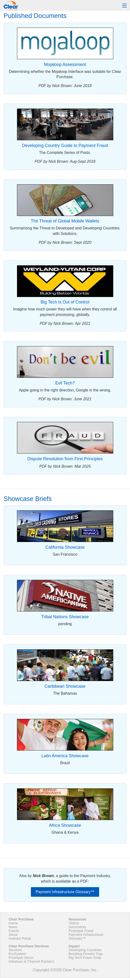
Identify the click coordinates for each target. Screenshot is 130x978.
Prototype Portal (81, 931)
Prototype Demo (21, 958)
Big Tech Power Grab (85, 958)
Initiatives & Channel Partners (31, 961)
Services (15, 950)
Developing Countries (85, 950)
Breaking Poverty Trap (86, 954)
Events (14, 931)
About (13, 935)
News (13, 927)
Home (13, 923)
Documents (77, 927)
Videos (74, 923)
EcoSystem (17, 954)
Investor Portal (20, 938)
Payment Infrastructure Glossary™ (65, 892)
